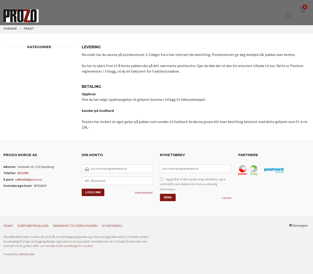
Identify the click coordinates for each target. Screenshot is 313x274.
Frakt (8, 226)
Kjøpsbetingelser (33, 226)
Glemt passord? (144, 192)
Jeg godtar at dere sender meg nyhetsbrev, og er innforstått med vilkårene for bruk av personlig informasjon (193, 184)
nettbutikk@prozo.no (28, 180)
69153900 (22, 173)
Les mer (226, 198)
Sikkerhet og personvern (75, 226)
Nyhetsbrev (112, 226)
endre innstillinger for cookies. (74, 246)
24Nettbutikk (26, 254)
